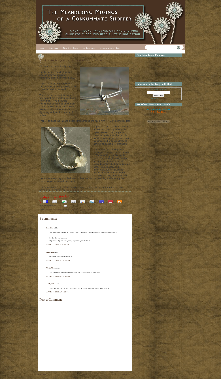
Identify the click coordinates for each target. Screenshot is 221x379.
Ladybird (49, 228)
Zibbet (163, 112)
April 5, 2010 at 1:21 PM (57, 292)
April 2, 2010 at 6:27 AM (58, 244)
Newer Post (42, 374)
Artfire (153, 112)
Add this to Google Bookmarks (82, 201)
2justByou (50, 252)
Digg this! (55, 201)
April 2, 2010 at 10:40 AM (58, 276)
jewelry (82, 210)
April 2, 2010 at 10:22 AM (58, 260)
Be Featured (89, 48)
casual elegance (58, 210)
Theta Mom (50, 268)
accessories (48, 210)
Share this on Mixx (110, 201)
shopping (89, 210)
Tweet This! (92, 201)
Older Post (127, 374)
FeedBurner (163, 98)
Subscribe (119, 201)
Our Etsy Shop (70, 48)
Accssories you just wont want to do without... (75, 60)
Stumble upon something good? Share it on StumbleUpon (64, 201)
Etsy (158, 112)
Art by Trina (51, 284)
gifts (69, 210)
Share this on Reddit (73, 201)
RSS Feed (54, 48)
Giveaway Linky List (110, 48)
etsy (66, 210)
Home (41, 48)
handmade (75, 210)
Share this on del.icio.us (45, 201)
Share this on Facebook (101, 201)
